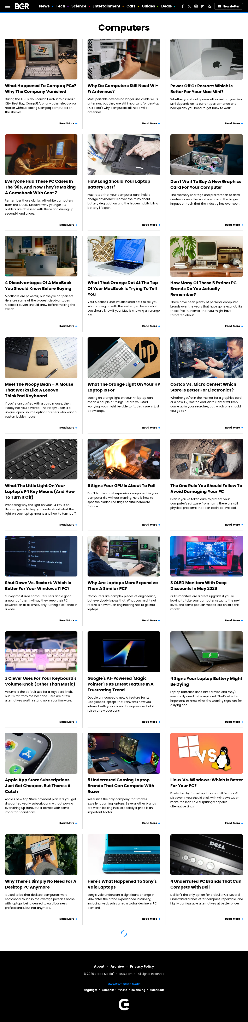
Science (79, 6)
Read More (66, 123)
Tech (60, 6)
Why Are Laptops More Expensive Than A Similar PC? (123, 585)
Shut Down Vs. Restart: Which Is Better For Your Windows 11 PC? (38, 585)
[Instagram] (196, 6)
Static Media (104, 974)
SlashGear (157, 990)
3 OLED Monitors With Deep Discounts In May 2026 (198, 585)
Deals (166, 6)
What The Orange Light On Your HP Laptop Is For (124, 387)
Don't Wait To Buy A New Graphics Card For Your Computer (205, 184)
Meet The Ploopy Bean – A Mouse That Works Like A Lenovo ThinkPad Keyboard (39, 390)
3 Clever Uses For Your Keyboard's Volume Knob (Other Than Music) (41, 681)
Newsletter (229, 6)
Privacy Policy (142, 966)
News (44, 6)
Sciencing (138, 990)
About (99, 966)
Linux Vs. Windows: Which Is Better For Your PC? (206, 782)
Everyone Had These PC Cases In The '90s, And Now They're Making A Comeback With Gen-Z (40, 187)
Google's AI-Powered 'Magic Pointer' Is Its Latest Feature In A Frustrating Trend (121, 684)
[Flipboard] (202, 6)
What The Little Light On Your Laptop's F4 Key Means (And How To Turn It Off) (40, 491)
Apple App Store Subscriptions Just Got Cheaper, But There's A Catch (38, 785)
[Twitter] (189, 6)
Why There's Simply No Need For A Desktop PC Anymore (40, 884)
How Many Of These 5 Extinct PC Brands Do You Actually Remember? (203, 288)
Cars (131, 6)
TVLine (122, 990)
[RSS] (209, 6)
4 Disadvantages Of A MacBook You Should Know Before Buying (38, 285)
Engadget (90, 990)
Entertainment (106, 6)
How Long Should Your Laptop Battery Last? (119, 184)
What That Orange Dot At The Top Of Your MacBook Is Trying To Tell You (123, 288)
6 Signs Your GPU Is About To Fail (121, 485)
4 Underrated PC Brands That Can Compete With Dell (205, 884)
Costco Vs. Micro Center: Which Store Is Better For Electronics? (203, 387)
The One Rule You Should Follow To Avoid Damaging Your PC (206, 488)
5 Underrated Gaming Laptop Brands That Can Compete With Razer (121, 785)
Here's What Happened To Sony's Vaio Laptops (122, 884)
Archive (117, 966)
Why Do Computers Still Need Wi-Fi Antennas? (123, 88)
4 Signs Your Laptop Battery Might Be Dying (206, 681)
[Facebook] (182, 6)
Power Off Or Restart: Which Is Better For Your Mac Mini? (201, 88)
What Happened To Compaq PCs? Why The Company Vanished (40, 88)
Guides (148, 6)
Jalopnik (108, 990)
